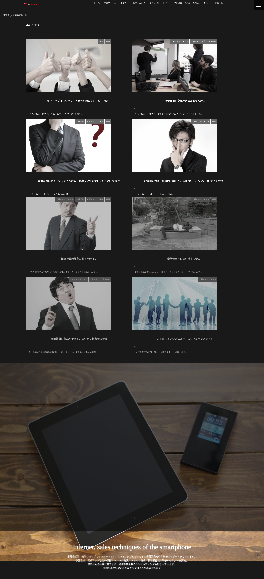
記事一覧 (219, 3)
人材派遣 (215, 41)
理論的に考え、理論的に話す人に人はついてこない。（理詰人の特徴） (185, 206)
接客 (122, 41)
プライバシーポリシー (159, 3)
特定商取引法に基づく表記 (186, 3)
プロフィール (110, 3)
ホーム (97, 3)
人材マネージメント (200, 41)
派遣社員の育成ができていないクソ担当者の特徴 (79, 384)
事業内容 (125, 3)
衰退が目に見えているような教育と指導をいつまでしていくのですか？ (79, 206)
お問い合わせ (139, 3)
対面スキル (112, 134)
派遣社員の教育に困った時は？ (79, 291)
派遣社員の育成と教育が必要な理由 (185, 113)
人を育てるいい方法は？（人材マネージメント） (185, 384)
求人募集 (233, 41)
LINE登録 (207, 3)
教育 (129, 41)
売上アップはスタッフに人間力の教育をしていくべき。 (79, 113)
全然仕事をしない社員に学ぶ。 (185, 291)
